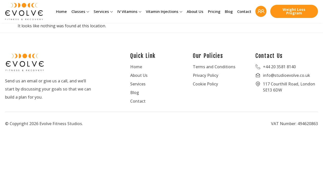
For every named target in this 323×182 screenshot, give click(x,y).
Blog (229, 11)
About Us (195, 11)
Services (103, 11)
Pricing (214, 11)
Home (61, 11)
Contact (244, 11)
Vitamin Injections (164, 11)
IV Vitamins (129, 11)
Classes (80, 11)
